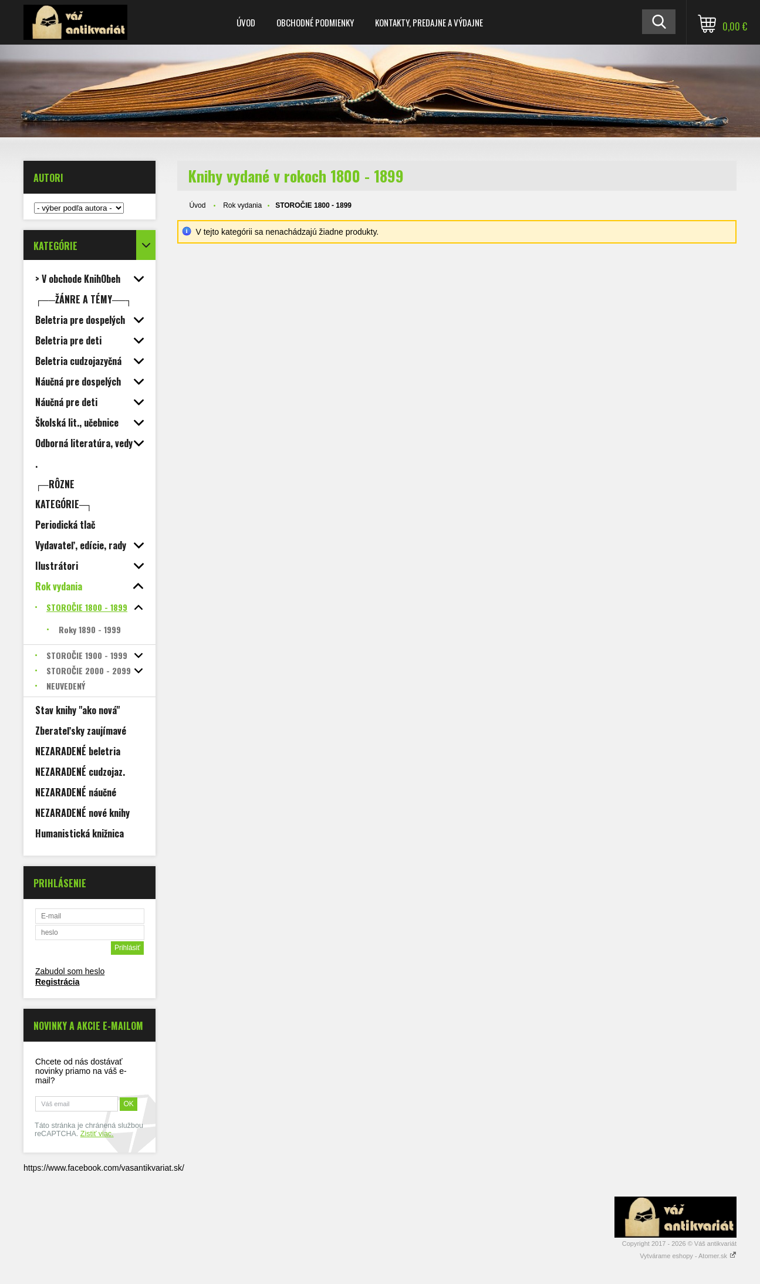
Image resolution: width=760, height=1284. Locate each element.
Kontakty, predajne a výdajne (429, 22)
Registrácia (57, 981)
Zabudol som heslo (69, 971)
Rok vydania (242, 205)
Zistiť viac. (97, 1134)
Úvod (246, 22)
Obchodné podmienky (315, 22)
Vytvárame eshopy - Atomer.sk (688, 1255)
